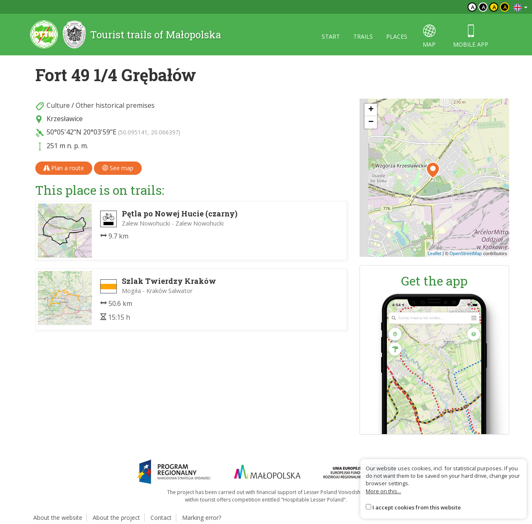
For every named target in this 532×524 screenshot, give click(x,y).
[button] (433, 170)
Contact (161, 518)
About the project (116, 518)
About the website (57, 518)
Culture (58, 105)
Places (396, 36)
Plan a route (64, 168)
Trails (363, 36)
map (429, 36)
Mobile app (470, 36)
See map (117, 168)
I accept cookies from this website (416, 507)
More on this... (383, 491)
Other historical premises (115, 105)
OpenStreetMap (466, 253)
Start (331, 36)
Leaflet (434, 253)
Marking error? (201, 518)
